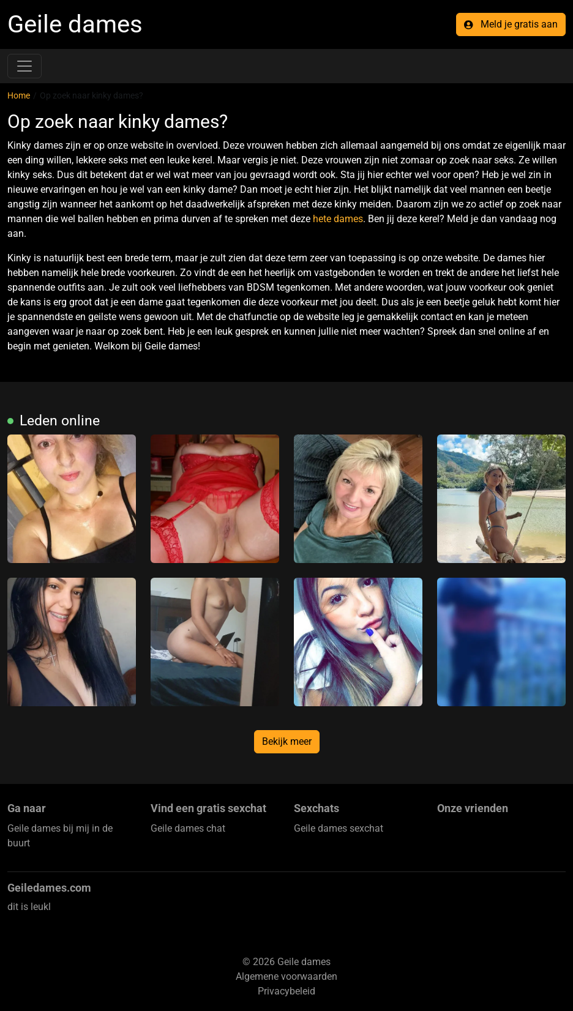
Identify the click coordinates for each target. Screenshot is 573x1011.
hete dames (338, 219)
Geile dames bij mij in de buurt (60, 836)
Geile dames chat (188, 828)
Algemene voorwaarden (286, 976)
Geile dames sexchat (338, 828)
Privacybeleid (286, 991)
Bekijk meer (287, 741)
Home (18, 95)
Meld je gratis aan (511, 24)
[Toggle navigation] (24, 66)
